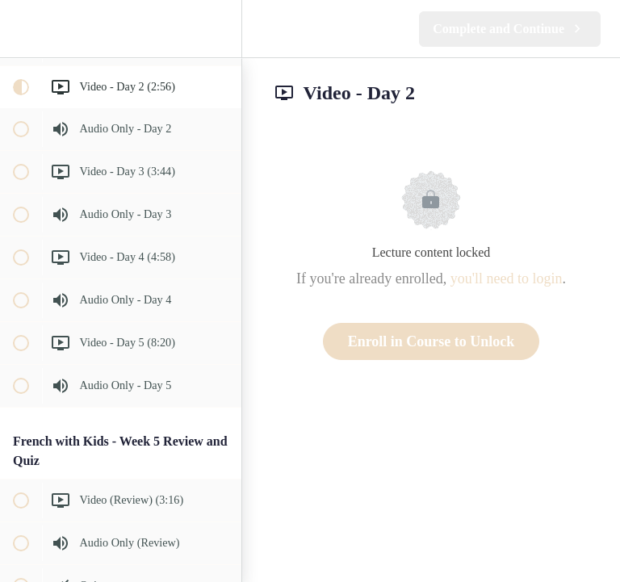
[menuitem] (221, 28)
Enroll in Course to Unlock (431, 341)
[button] (20, 28)
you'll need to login (506, 278)
